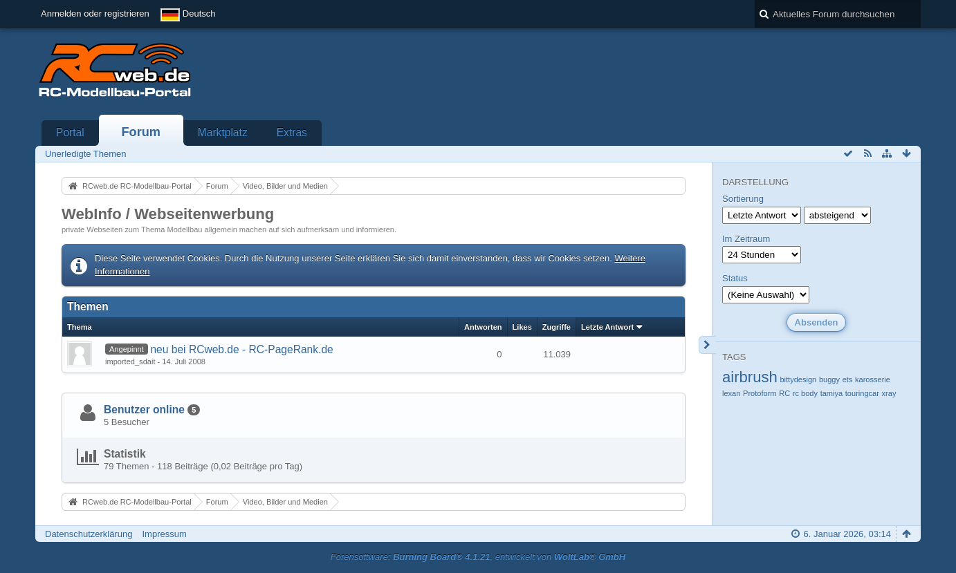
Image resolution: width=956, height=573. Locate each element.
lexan (731, 393)
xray (889, 393)
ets (848, 379)
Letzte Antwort (607, 327)
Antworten (483, 327)
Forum (140, 132)
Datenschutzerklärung (88, 534)
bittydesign (798, 379)
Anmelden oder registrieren (95, 13)
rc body (805, 393)
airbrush (750, 377)
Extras (292, 132)
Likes (522, 327)
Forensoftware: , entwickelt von (478, 557)
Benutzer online (144, 409)
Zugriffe (556, 327)
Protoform (760, 393)
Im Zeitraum (746, 239)
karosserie (872, 379)
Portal (70, 132)
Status (735, 278)
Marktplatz (223, 132)
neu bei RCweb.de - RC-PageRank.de (241, 349)
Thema (79, 327)
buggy (829, 379)
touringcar (862, 393)
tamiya (831, 393)
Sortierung (743, 199)
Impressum (164, 534)
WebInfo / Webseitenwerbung (168, 214)
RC (784, 393)
